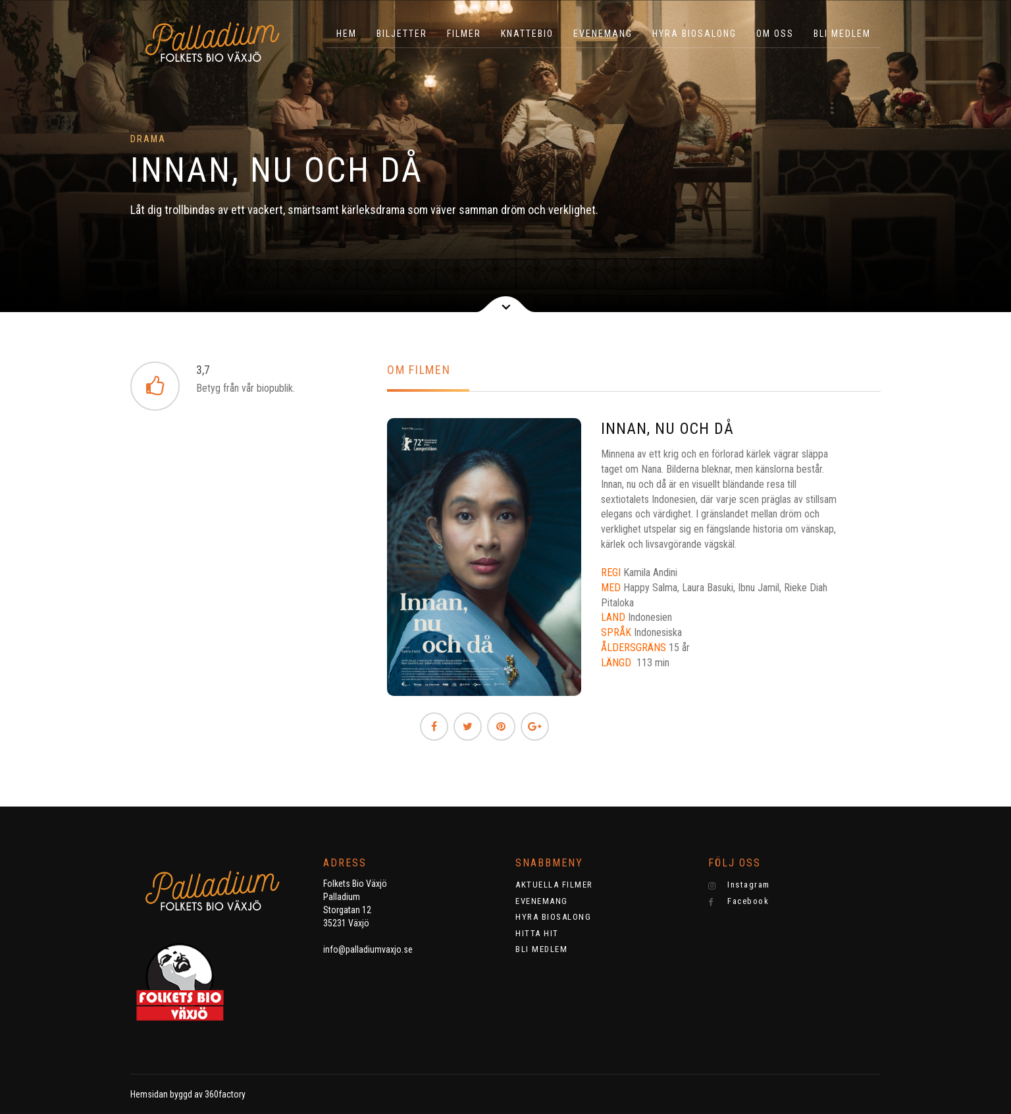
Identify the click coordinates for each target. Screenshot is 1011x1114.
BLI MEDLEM (842, 33)
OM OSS (775, 33)
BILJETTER (401, 33)
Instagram (739, 885)
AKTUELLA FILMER (554, 884)
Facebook (738, 901)
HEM (346, 33)
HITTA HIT (537, 933)
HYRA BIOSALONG (694, 33)
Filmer (464, 33)
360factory (225, 1094)
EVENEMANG (603, 33)
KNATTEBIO (527, 33)
